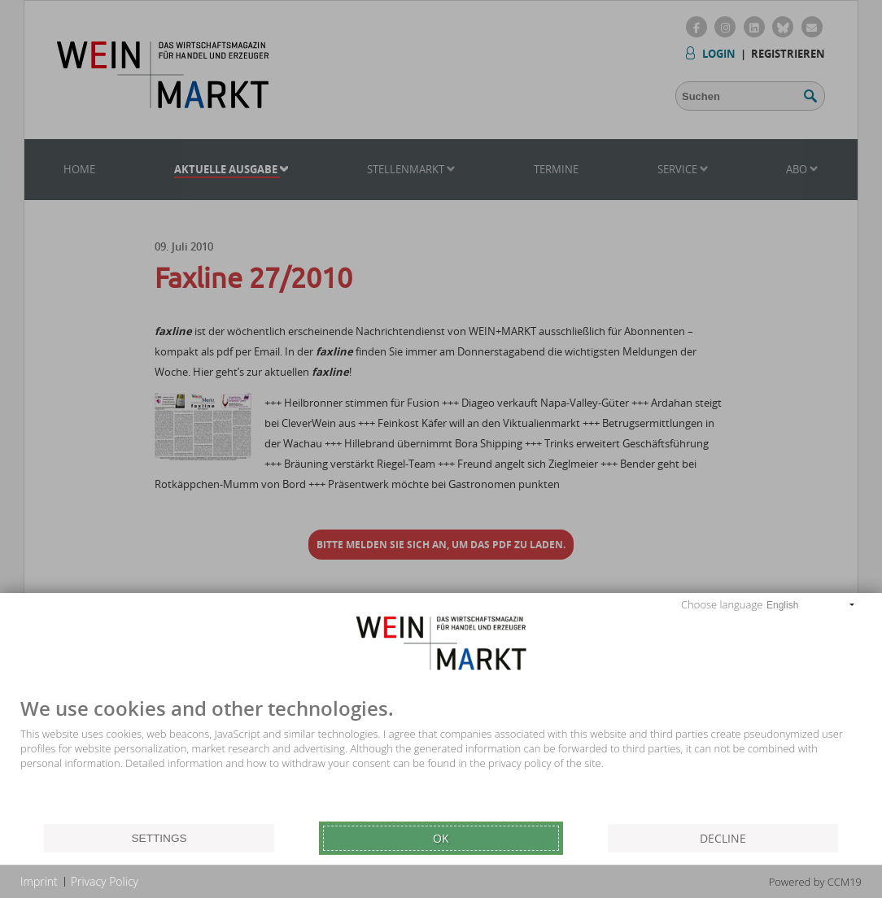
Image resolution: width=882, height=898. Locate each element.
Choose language (721, 604)
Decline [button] (723, 838)
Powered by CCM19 (815, 881)
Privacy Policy (104, 881)
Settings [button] (158, 838)
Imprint (39, 881)
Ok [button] (441, 838)
